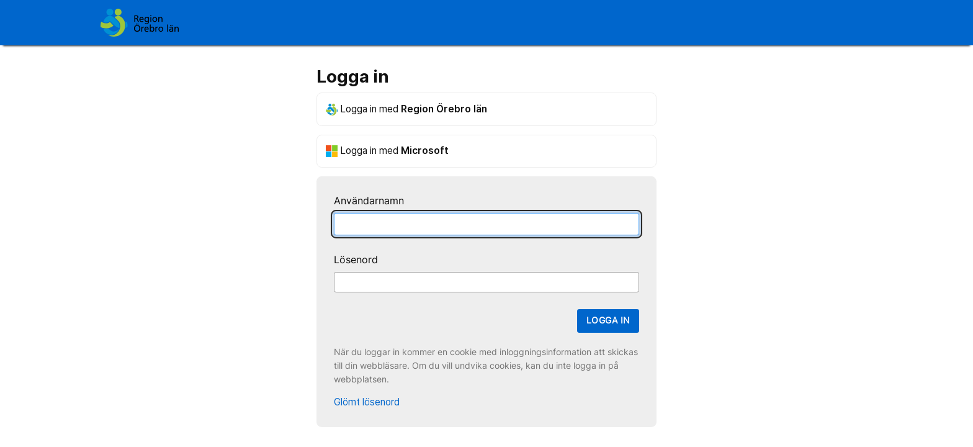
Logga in (608, 320)
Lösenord (356, 260)
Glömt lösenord (367, 402)
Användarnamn (369, 201)
